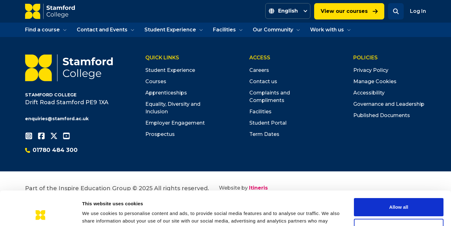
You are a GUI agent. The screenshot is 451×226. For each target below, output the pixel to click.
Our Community (276, 30)
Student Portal (268, 123)
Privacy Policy (370, 70)
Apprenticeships (166, 93)
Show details (96, 213)
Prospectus (160, 134)
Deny (399, 195)
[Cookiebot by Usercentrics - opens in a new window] (40, 213)
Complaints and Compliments (269, 96)
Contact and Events (105, 30)
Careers (259, 70)
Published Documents (381, 115)
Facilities (228, 30)
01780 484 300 (51, 150)
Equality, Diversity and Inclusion (172, 108)
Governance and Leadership (388, 104)
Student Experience (173, 30)
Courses (155, 81)
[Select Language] (287, 11)
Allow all (398, 175)
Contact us (263, 81)
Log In (418, 11)
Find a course (46, 30)
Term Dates (264, 134)
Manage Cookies (375, 81)
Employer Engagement (175, 123)
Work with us (330, 30)
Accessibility (369, 93)
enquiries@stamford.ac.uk (57, 118)
